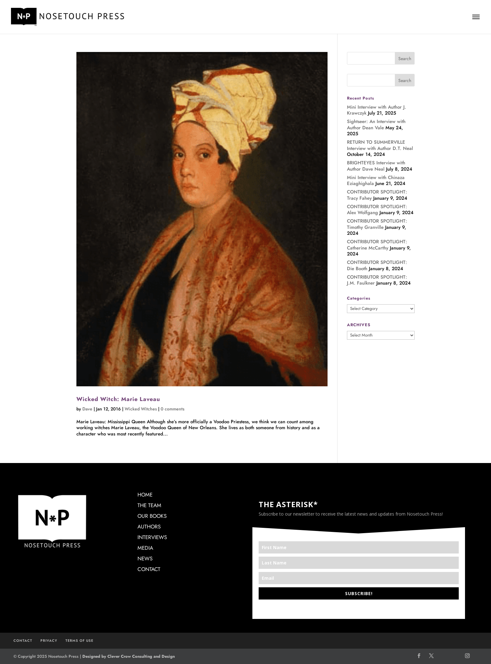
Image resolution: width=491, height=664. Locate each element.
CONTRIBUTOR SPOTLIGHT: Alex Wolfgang (377, 209)
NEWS (144, 558)
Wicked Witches (141, 409)
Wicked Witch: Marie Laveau (118, 399)
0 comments (172, 409)
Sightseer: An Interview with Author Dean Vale (376, 124)
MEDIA (145, 548)
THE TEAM (149, 505)
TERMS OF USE (79, 640)
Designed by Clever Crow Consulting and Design (128, 656)
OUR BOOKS (152, 516)
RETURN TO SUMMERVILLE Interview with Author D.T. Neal (380, 145)
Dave (87, 409)
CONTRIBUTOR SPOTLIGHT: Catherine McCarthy (377, 244)
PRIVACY (48, 640)
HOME (144, 494)
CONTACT (148, 569)
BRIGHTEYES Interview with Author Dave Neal (376, 165)
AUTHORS (149, 526)
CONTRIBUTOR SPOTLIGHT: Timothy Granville (377, 224)
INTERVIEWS (152, 537)
